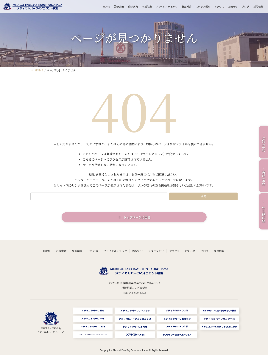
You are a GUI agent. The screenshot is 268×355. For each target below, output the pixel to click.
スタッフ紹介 (156, 251)
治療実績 (61, 251)
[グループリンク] (50, 323)
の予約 (263, 142)
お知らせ (190, 251)
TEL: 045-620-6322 (134, 292)
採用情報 (219, 251)
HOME (47, 251)
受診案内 (77, 251)
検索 (203, 196)
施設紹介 (137, 251)
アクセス (174, 251)
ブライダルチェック (115, 251)
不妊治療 (93, 251)
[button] (134, 217)
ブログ (204, 251)
